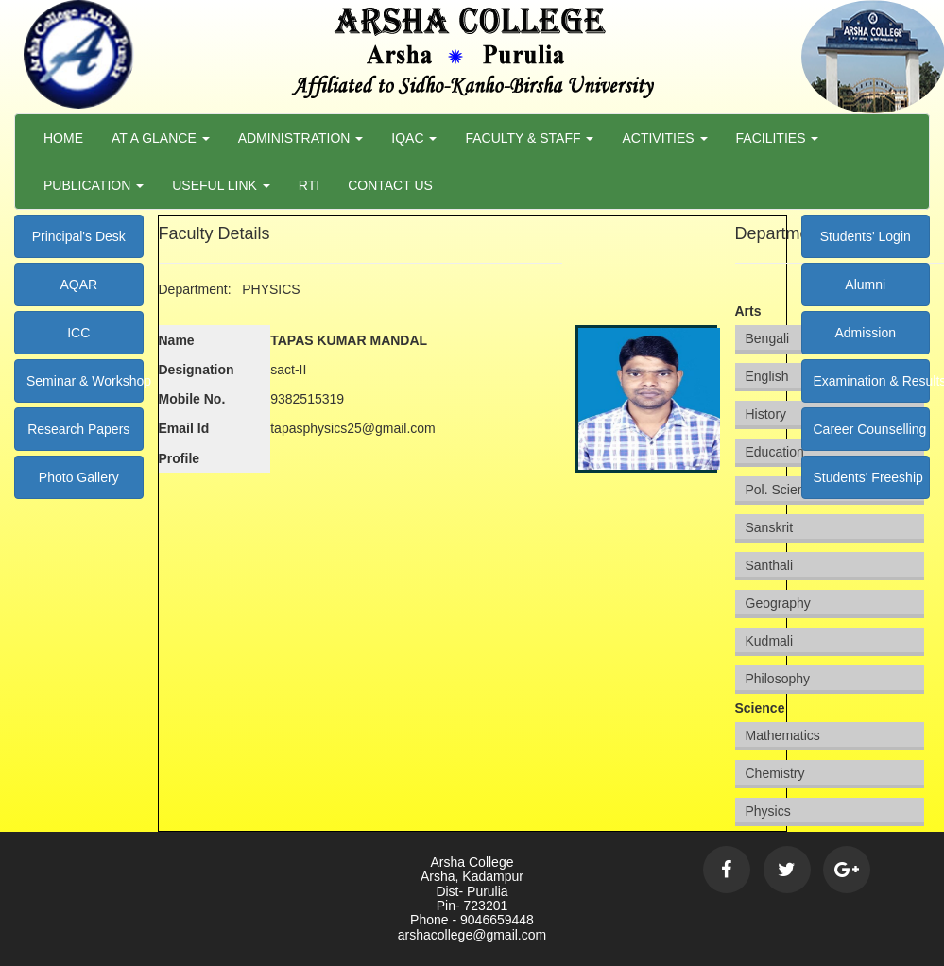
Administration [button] (301, 138)
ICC (78, 332)
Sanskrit (770, 527)
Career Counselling (870, 429)
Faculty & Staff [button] (529, 138)
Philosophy (778, 678)
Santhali (770, 565)
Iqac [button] (414, 138)
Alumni (865, 284)
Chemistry (775, 773)
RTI (309, 185)
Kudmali (770, 640)
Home (63, 138)
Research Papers (78, 429)
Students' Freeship (868, 477)
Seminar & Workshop (85, 380)
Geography (778, 603)
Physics (768, 811)
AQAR (78, 284)
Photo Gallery (79, 477)
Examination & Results (872, 380)
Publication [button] (93, 185)
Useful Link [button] (221, 185)
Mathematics (783, 735)
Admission (865, 332)
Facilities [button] (777, 138)
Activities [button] (664, 138)
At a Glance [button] (161, 138)
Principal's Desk (79, 236)
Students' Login (865, 236)
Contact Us (390, 185)
